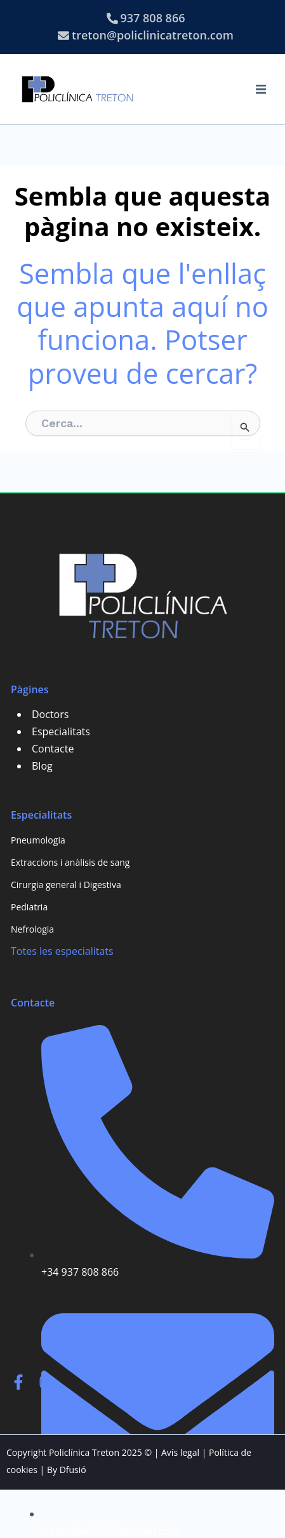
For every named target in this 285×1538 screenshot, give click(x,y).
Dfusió (73, 1470)
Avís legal (180, 1452)
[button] (260, 89)
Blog (42, 766)
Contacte (53, 749)
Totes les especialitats (62, 951)
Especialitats (61, 731)
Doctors (50, 714)
